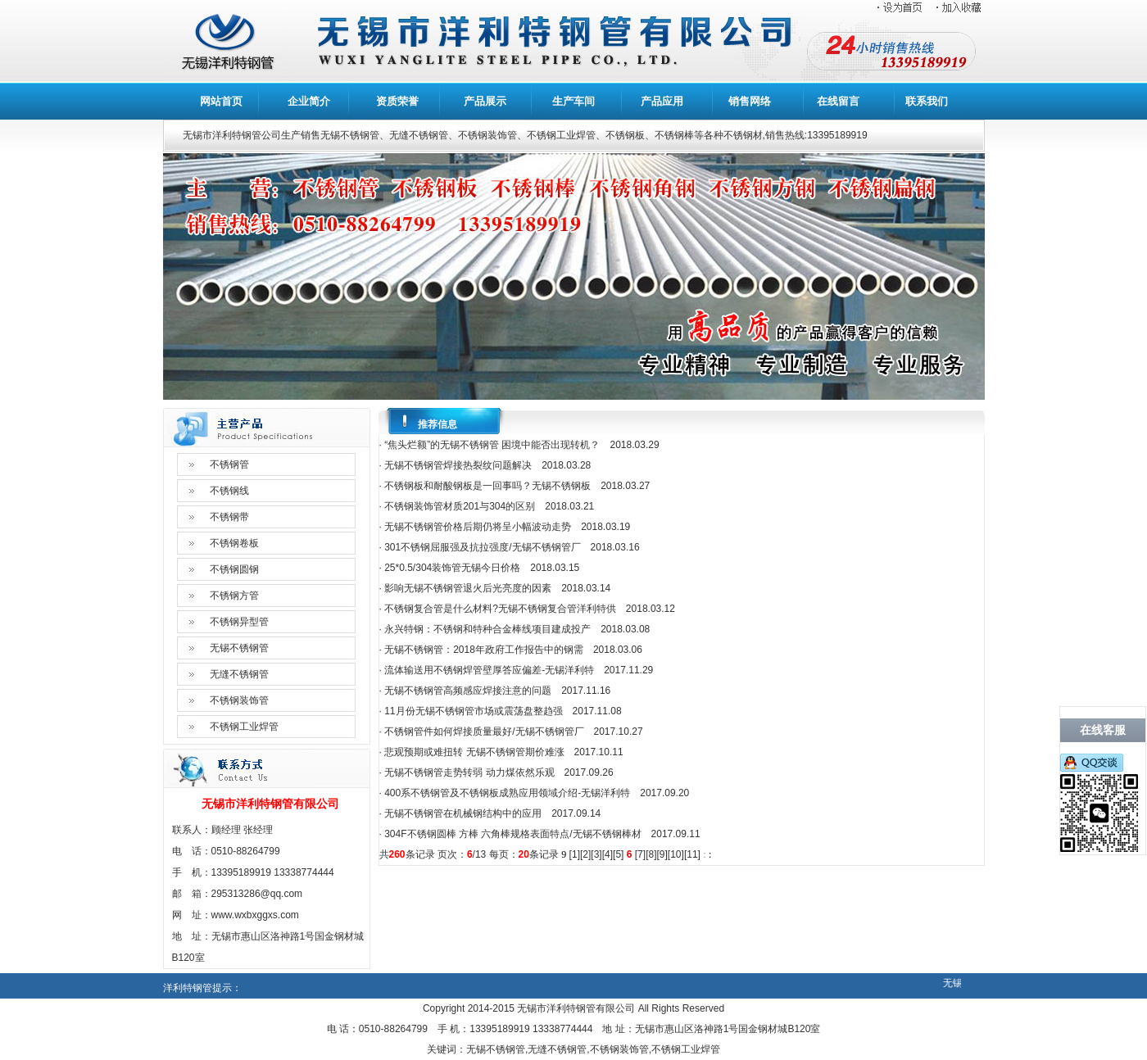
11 (692, 854)
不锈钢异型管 (239, 621)
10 (675, 854)
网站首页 (221, 101)
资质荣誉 (397, 101)
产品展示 (485, 101)
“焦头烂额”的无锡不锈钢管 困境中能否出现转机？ (492, 445)
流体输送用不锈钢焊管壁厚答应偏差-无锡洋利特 (489, 670)
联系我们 (926, 101)
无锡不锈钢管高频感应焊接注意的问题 (467, 690)
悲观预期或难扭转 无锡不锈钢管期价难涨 (474, 752)
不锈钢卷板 (234, 543)
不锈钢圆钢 (234, 569)
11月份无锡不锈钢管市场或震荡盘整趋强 (473, 711)
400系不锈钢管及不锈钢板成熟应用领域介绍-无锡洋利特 (507, 793)
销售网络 (749, 101)
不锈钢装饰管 (239, 700)
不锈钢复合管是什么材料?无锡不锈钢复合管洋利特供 (500, 608)
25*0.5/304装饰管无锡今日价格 (452, 567)
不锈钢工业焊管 (244, 726)
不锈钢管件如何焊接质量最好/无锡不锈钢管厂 (483, 731)
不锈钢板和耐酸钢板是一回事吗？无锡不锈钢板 (487, 485)
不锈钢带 (229, 517)
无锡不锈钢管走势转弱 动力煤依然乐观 (469, 772)
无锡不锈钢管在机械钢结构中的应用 (463, 813)
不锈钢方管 (234, 595)
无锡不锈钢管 (239, 648)
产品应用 (662, 101)
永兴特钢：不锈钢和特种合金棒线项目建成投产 (487, 629)
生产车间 (573, 101)
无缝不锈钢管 (239, 674)
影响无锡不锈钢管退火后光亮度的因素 (467, 588)
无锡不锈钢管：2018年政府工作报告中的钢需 (483, 649)
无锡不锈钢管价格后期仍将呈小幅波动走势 (477, 526)
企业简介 (309, 101)
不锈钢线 (229, 490)
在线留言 (838, 101)
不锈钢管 (229, 464)
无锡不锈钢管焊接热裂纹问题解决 (458, 465)
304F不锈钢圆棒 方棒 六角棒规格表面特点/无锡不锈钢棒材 (512, 834)
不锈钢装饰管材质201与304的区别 (459, 506)
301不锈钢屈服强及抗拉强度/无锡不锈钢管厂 (482, 547)
